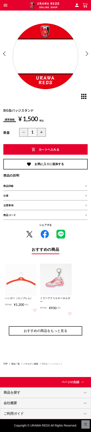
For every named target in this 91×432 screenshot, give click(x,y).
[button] (5, 5)
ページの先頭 (74, 382)
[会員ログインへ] (76, 5)
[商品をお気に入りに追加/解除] (34, 310)
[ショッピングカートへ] (85, 5)
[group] (45, 56)
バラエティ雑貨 (30, 364)
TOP (5, 364)
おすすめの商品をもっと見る (45, 331)
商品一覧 (15, 364)
